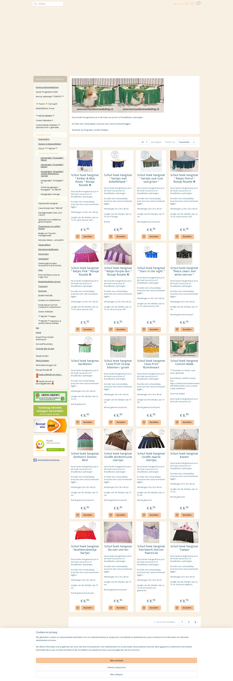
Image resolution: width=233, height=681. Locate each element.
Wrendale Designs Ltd (46, 365)
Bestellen (87, 236)
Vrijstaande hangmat (48, 203)
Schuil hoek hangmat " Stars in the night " (151, 269)
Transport (43, 286)
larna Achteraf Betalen (83, 649)
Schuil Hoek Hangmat (51, 198)
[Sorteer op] (186, 142)
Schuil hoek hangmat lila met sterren (118, 548)
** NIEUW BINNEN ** (45, 115)
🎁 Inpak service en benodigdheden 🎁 (45, 382)
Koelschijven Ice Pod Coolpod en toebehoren (49, 305)
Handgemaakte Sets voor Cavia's (50, 213)
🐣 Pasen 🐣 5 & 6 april (46, 103)
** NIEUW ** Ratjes (47, 316)
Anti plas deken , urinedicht (50, 240)
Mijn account (181, 4)
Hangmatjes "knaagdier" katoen (52, 165)
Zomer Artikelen (45, 311)
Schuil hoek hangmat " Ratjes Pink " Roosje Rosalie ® (85, 271)
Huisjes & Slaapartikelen (49, 143)
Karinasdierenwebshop (46, 460)
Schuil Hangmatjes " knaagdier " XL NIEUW (51, 188)
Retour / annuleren (83, 642)
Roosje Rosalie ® (44, 369)
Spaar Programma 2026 (47, 91)
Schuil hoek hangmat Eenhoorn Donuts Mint (85, 457)
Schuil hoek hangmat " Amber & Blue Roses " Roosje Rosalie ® (85, 180)
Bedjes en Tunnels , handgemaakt (47, 234)
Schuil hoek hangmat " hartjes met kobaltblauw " (118, 178)
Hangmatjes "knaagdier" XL (52, 181)
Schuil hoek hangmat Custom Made (184, 362)
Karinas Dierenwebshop (47, 87)
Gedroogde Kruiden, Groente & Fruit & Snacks (49, 264)
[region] (96, 669)
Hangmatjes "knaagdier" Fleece (52, 158)
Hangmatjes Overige (50, 194)
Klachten (82, 646)
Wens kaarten (42, 360)
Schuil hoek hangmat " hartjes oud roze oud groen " (151, 178)
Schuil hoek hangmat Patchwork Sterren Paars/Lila (151, 550)
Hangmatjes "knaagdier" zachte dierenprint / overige (52, 173)
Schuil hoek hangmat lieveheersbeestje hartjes (85, 550)
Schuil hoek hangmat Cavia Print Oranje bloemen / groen (118, 364)
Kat (37, 327)
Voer (40, 270)
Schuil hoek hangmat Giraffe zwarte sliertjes (151, 457)
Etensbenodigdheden (48, 249)
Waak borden (42, 356)
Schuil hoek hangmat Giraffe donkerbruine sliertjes (118, 457)
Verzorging (43, 254)
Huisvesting (43, 139)
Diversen (42, 291)
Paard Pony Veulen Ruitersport (45, 338)
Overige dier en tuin (45, 348)
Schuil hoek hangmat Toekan (184, 548)
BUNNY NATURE (45, 295)
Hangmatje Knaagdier (48, 153)
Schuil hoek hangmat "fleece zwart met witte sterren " (184, 271)
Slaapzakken (44, 244)
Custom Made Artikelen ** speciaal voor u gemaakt (48, 126)
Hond (38, 332)
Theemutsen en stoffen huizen (49, 227)
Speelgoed (43, 258)
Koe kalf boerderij (44, 344)
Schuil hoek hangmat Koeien (184, 455)
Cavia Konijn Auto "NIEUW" (50, 208)
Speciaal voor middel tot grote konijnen (49, 220)
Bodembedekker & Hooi (49, 281)
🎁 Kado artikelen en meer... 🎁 (49, 375)
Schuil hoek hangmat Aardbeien (85, 362)
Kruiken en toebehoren (49, 300)
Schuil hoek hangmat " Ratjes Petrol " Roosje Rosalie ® (184, 178)
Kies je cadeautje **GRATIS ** (50, 96)
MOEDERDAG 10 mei (45, 108)
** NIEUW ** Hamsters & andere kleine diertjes (49, 322)
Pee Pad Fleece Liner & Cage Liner (48, 275)
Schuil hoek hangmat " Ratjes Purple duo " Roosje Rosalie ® (118, 271)
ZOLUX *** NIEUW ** (47, 148)
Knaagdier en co (43, 134)
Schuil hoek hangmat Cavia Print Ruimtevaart (151, 364)
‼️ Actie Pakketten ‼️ (44, 120)
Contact (83, 639)
